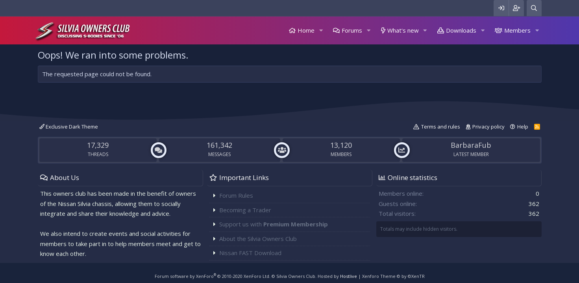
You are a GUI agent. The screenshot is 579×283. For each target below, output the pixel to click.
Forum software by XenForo (212, 276)
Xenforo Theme (393, 276)
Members (517, 30)
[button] (320, 30)
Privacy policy (488, 126)
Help (522, 126)
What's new (403, 30)
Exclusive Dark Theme (68, 126)
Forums (352, 30)
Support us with (273, 224)
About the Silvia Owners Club (258, 239)
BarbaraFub (471, 145)
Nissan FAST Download (250, 253)
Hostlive (348, 276)
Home (306, 30)
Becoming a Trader (245, 210)
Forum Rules (236, 195)
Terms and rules (440, 126)
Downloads (461, 30)
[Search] (534, 8)
